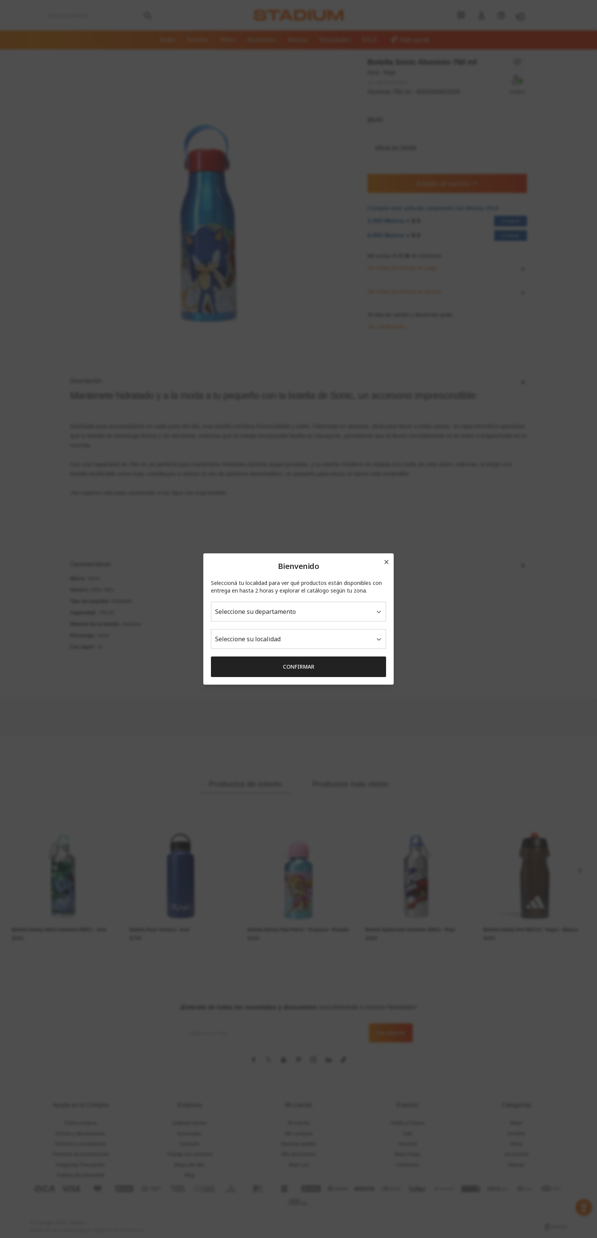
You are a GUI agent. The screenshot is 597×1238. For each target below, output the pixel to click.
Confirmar (298, 666)
